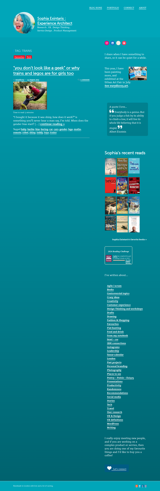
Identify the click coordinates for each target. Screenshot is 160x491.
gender (63, 129)
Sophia (115, 256)
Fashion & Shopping (118, 320)
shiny (32, 132)
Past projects (114, 362)
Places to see (114, 374)
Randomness (114, 389)
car (51, 129)
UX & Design (114, 416)
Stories (111, 400)
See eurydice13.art (116, 85)
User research (114, 412)
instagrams (113, 347)
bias (37, 129)
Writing (111, 427)
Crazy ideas (113, 297)
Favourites (19, 57)
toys (46, 132)
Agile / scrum (114, 285)
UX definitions (115, 419)
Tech (29, 57)
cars (56, 129)
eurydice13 (20, 80)
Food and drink (115, 331)
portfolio (113, 7)
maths (77, 129)
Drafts (110, 312)
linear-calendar (115, 354)
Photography (114, 370)
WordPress (113, 423)
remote (17, 132)
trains (53, 132)
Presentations (115, 381)
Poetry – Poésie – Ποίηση (120, 377)
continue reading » (52, 124)
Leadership (113, 350)
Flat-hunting (114, 327)
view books (128, 263)
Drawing (111, 316)
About (142, 7)
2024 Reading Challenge (118, 251)
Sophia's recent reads (125, 152)
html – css (112, 339)
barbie (30, 129)
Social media (114, 396)
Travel (110, 408)
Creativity (112, 301)
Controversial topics (118, 293)
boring (44, 129)
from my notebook (117, 335)
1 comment (85, 80)
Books (110, 289)
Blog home (95, 7)
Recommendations (117, 393)
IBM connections (116, 343)
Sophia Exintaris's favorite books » (129, 239)
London (111, 358)
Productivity (114, 385)
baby (23, 129)
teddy (40, 132)
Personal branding (117, 366)
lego (70, 129)
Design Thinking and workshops (125, 308)
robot (25, 132)
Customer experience (119, 305)
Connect (129, 7)
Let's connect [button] (116, 468)
